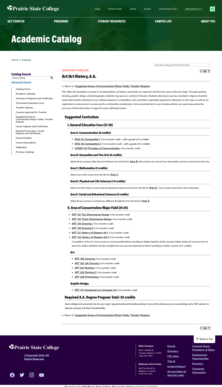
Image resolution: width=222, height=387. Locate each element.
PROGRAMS (61, 21)
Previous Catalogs (25, 152)
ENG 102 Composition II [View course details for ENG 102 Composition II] (88, 143)
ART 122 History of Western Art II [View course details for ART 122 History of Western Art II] (90, 237)
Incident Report (176, 366)
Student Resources (112, 21)
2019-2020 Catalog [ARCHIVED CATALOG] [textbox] (172, 65)
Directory (172, 351)
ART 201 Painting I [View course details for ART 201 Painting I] (85, 267)
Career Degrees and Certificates (32, 126)
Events (171, 346)
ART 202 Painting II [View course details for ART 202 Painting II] (85, 272)
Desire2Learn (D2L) (168, 8)
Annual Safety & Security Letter (176, 373)
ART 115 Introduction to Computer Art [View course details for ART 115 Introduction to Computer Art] (96, 290)
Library (133, 8)
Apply (97, 8)
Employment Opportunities (200, 356)
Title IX (171, 361)
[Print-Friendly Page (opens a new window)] (205, 71)
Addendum (21, 147)
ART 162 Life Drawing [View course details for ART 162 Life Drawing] (87, 263)
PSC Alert (173, 356)
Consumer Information (199, 370)
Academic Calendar (26, 93)
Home (14, 59)
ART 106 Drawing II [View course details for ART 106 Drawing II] (82, 228)
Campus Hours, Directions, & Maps (203, 347)
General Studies (24, 138)
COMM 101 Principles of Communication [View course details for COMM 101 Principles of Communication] (97, 148)
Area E (145, 200)
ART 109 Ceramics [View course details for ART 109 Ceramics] (85, 258)
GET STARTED (16, 21)
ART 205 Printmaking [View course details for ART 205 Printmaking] (87, 276)
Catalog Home (23, 89)
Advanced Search (21, 82)
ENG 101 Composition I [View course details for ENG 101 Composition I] (87, 139)
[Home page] (33, 9)
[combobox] (182, 65)
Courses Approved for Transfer (31, 112)
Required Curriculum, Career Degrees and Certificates (30, 132)
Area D (153, 187)
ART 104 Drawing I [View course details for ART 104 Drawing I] (82, 223)
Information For (192, 8)
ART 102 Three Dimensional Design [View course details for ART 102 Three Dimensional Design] (92, 219)
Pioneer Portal (114, 8)
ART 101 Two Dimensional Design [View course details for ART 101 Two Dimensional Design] (90, 214)
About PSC (208, 21)
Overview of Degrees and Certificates (34, 98)
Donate (147, 8)
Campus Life (163, 21)
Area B (133, 161)
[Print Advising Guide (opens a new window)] (201, 71)
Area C (114, 174)
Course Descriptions (26, 142)
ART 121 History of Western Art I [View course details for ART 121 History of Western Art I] (90, 232)
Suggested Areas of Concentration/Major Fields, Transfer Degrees (34, 119)
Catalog (26, 59)
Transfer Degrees (24, 107)
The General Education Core (30, 103)
